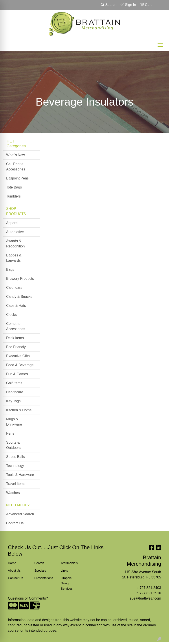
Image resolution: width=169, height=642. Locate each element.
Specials (40, 570)
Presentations (43, 578)
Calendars (14, 287)
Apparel (12, 223)
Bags (10, 269)
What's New (15, 155)
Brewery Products (20, 278)
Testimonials (69, 563)
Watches (13, 493)
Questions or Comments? (28, 598)
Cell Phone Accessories (15, 166)
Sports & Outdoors (13, 445)
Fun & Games (17, 374)
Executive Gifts (18, 356)
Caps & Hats (16, 305)
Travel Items (15, 484)
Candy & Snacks (19, 296)
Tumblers (13, 196)
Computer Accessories (15, 326)
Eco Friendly (16, 347)
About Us (14, 570)
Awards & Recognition (15, 243)
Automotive (15, 232)
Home (12, 563)
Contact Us (15, 523)
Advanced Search (20, 514)
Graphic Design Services (67, 583)
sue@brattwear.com (145, 598)
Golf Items (14, 383)
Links (64, 570)
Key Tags (13, 401)
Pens (10, 433)
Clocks (11, 314)
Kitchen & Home (19, 410)
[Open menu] (160, 44)
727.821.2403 (150, 588)
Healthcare (14, 392)
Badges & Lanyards (13, 257)
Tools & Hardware (20, 475)
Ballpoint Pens (17, 178)
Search (108, 5)
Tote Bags (14, 187)
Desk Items (15, 338)
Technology (15, 466)
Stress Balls (15, 457)
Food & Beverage (20, 365)
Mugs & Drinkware (14, 421)
